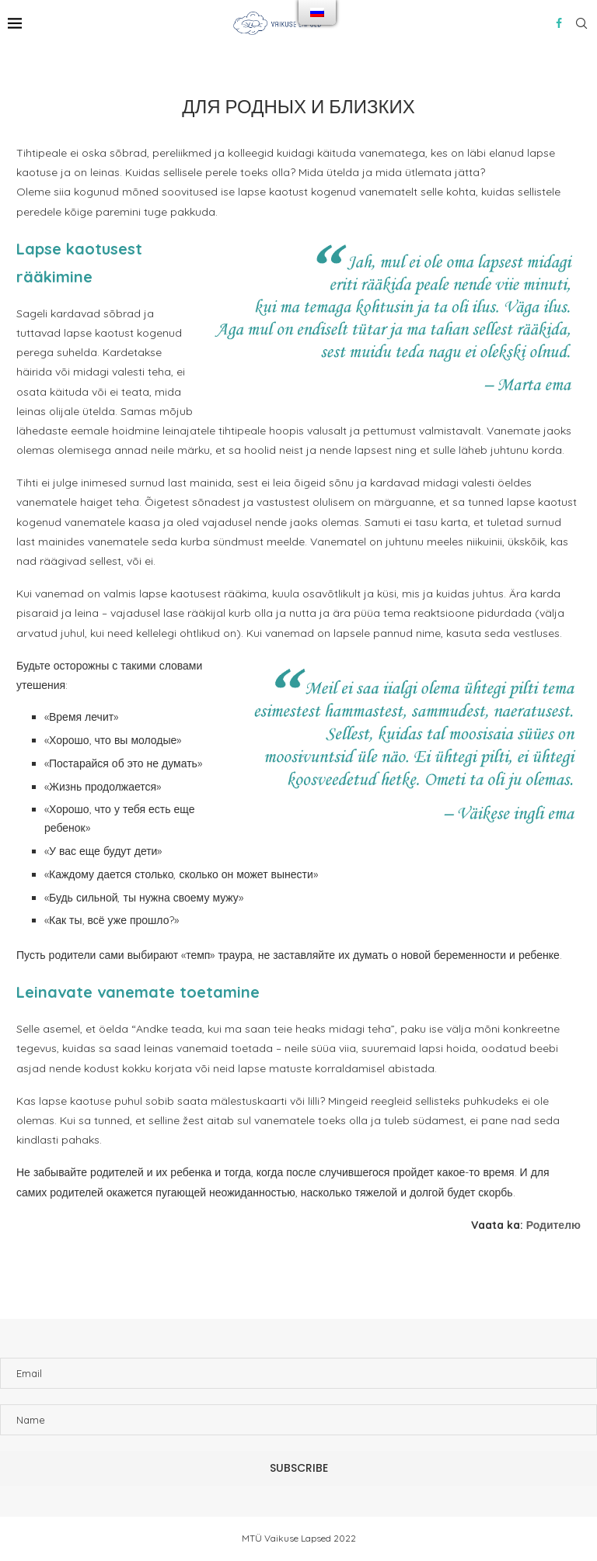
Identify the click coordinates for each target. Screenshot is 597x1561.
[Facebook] (559, 23)
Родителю (553, 1225)
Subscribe (299, 1468)
